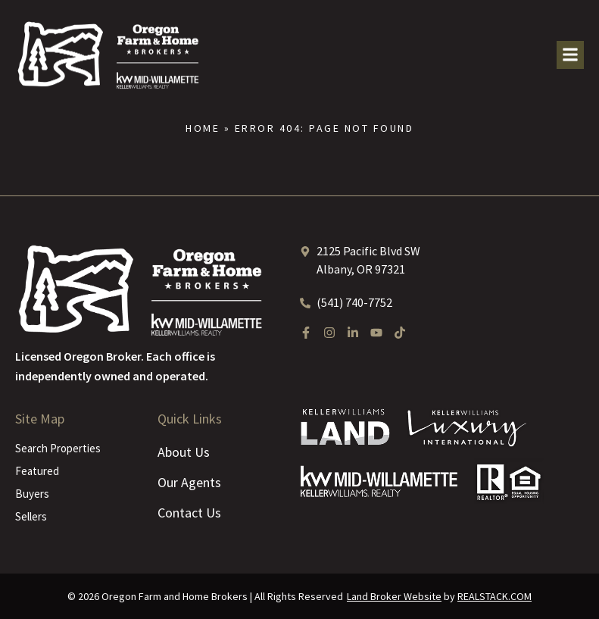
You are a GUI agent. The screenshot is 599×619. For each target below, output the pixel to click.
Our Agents (189, 482)
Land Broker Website (394, 596)
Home (203, 128)
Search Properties (58, 448)
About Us (184, 452)
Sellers (31, 516)
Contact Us (189, 512)
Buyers (32, 493)
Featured (37, 471)
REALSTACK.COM (494, 596)
